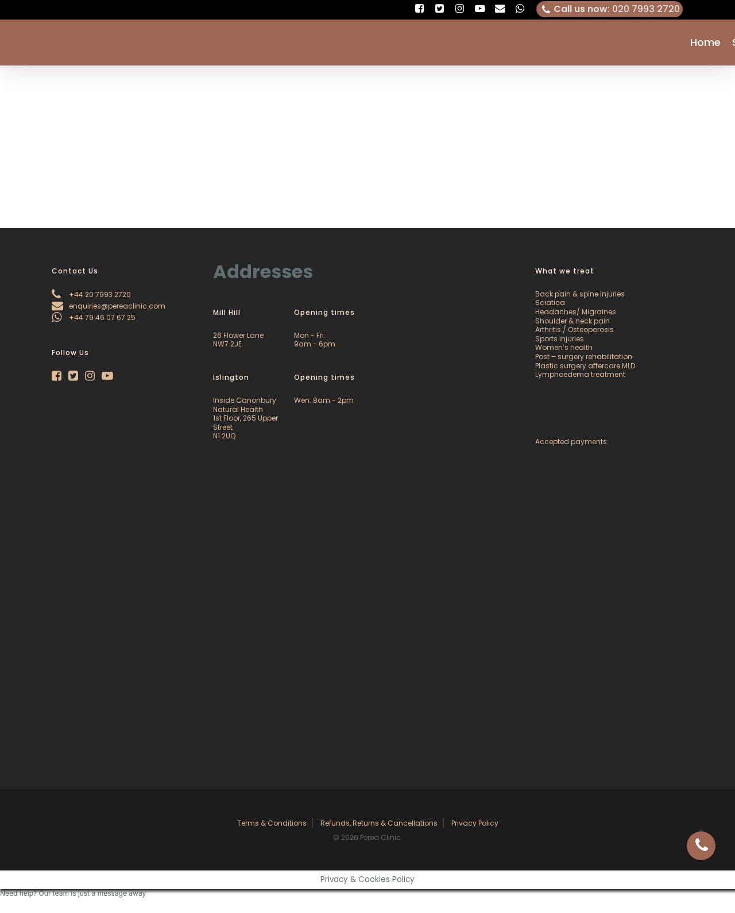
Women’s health (564, 347)
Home (705, 42)
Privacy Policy (474, 823)
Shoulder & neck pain (572, 321)
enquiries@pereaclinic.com (108, 306)
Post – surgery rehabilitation (583, 356)
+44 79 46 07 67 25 (94, 317)
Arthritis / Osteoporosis (574, 329)
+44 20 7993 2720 (91, 294)
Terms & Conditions (272, 823)
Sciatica (550, 302)
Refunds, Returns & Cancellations (379, 823)
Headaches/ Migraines (575, 312)
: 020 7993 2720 (610, 9)
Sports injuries (559, 339)
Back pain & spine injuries (580, 294)
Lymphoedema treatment (580, 374)
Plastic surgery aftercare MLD (585, 366)
